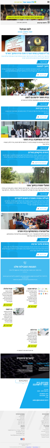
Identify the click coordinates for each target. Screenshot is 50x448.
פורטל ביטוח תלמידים (45, 434)
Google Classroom (44, 368)
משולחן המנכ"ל (46, 429)
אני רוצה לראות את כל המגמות (25, 350)
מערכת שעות (46, 416)
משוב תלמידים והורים (27, 366)
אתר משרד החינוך (21, 424)
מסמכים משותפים (45, 424)
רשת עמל (47, 428)
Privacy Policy (29, 446)
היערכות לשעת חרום (45, 431)
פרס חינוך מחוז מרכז (22, 22)
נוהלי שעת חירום (21, 421)
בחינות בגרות (46, 419)
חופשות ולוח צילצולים (45, 421)
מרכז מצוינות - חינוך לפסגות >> (15, 10)
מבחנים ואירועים (46, 418)
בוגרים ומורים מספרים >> (35, 10)
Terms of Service (35, 446)
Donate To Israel (45, 437)
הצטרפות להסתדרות (45, 435)
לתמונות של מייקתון (40, 163)
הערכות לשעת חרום (21, 419)
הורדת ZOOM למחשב (44, 370)
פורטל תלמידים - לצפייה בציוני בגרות (25, 370)
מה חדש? (47, 432)
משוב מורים (29, 368)
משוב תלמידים (22, 416)
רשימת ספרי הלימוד (45, 422)
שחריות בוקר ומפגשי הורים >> (24, 13)
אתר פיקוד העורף (21, 422)
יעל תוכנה (23, 445)
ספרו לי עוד (43, 62)
